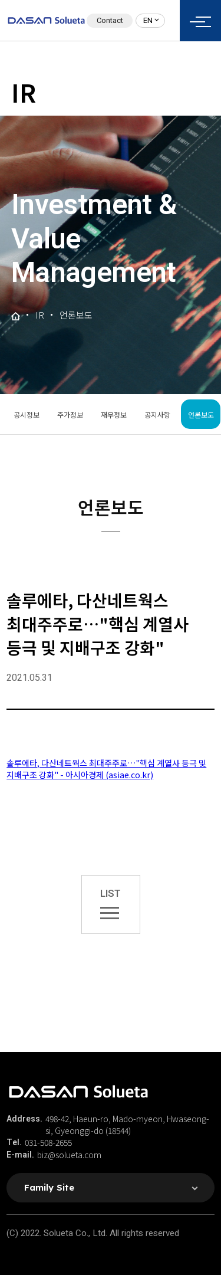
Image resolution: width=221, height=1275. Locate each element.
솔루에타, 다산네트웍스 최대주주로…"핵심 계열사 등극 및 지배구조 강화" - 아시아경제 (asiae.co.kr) (106, 769)
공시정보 (26, 414)
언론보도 (201, 414)
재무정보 (114, 414)
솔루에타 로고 (46, 20)
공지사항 (157, 414)
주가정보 (70, 414)
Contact (110, 20)
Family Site (49, 1187)
